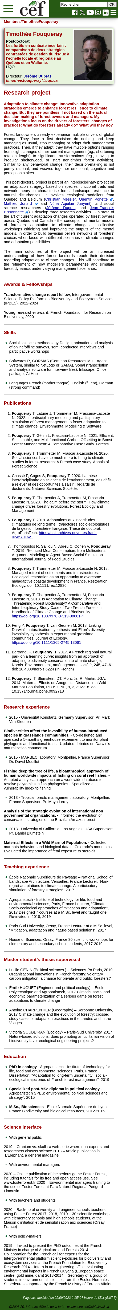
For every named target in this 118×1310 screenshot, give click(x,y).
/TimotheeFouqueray (39, 21)
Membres (12, 21)
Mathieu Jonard (18, 203)
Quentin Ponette (93, 199)
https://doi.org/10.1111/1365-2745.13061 (46, 642)
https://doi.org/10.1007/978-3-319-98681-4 (48, 616)
